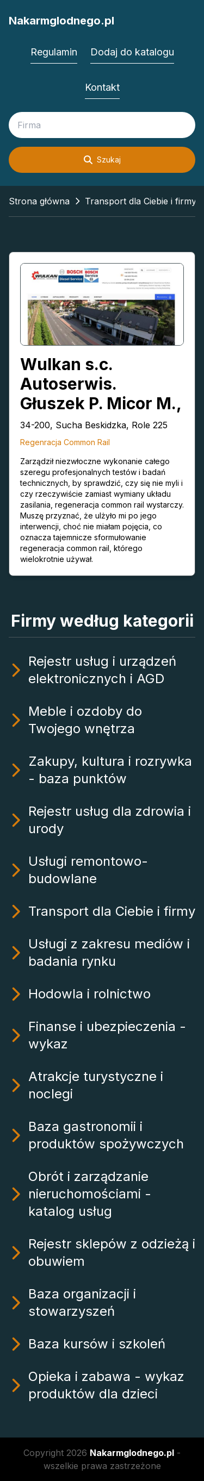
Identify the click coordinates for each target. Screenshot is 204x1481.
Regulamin (53, 52)
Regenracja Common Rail (65, 442)
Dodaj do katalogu (132, 52)
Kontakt (102, 87)
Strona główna (39, 201)
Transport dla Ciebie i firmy (140, 201)
